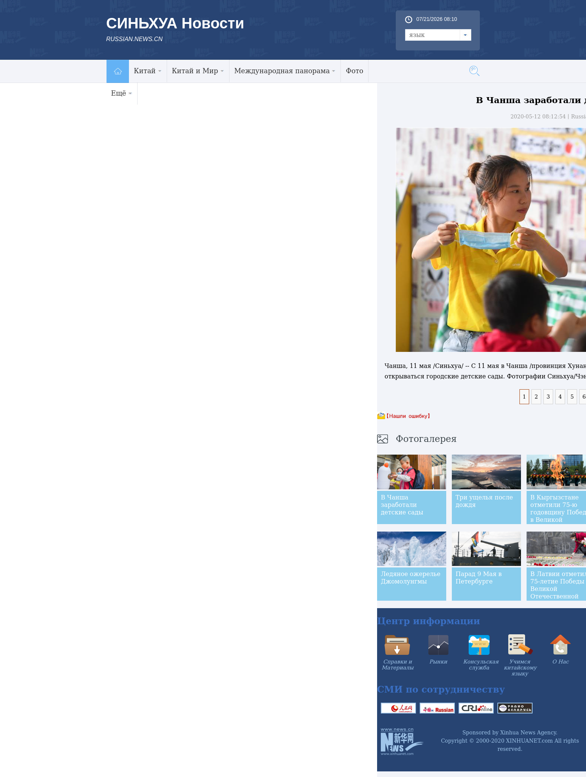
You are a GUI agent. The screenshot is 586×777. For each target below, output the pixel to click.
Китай (148, 71)
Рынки (438, 662)
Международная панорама (285, 71)
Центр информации (428, 621)
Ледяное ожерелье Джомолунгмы (411, 577)
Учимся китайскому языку (520, 668)
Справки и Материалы (397, 665)
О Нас (560, 662)
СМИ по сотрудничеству (441, 689)
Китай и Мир (198, 71)
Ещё (121, 93)
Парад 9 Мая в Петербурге (479, 577)
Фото (354, 71)
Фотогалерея (426, 439)
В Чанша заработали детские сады (402, 505)
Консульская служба (481, 665)
